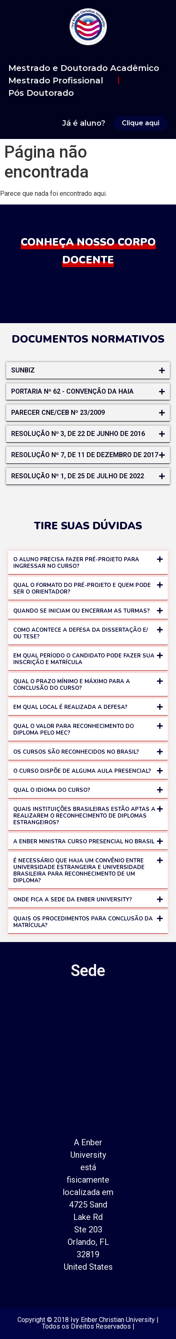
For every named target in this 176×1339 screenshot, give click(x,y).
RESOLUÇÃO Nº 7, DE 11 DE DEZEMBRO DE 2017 (84, 455)
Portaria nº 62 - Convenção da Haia (72, 391)
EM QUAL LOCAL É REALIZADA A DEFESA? (70, 707)
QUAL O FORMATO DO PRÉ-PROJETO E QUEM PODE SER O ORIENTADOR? (82, 589)
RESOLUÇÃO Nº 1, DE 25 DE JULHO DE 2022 (77, 476)
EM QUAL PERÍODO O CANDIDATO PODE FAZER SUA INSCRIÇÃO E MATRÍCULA (83, 659)
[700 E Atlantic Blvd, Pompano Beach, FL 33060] (88, 1057)
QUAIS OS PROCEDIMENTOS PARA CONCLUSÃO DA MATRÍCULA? (83, 922)
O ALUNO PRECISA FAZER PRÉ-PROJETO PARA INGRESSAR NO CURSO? (76, 563)
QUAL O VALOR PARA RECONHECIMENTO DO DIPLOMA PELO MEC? (73, 730)
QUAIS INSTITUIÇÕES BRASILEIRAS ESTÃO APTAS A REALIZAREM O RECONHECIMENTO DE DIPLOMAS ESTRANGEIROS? (84, 816)
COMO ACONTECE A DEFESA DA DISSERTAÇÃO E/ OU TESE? (80, 633)
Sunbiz (23, 370)
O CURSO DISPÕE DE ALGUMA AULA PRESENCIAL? (82, 771)
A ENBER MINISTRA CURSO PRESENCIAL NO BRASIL (83, 841)
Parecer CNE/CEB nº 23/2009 (58, 412)
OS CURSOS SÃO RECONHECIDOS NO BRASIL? (76, 752)
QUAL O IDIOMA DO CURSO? (51, 790)
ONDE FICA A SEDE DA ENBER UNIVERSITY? (72, 899)
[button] (88, 370)
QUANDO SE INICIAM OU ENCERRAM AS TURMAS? (81, 611)
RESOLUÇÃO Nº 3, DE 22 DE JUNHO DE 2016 (78, 434)
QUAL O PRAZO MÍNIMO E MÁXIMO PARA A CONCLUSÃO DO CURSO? (71, 685)
